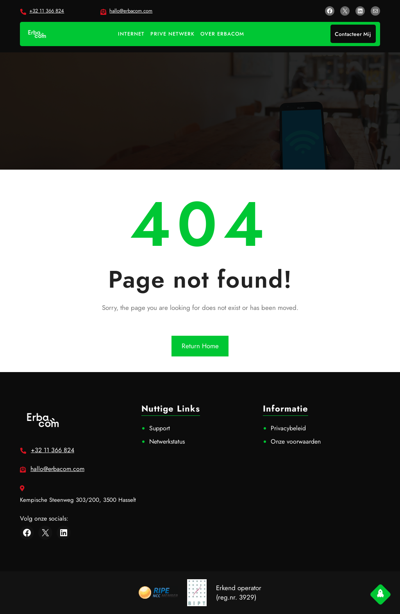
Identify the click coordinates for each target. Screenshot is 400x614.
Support (159, 428)
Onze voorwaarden (296, 441)
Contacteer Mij (353, 34)
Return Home (200, 346)
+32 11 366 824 (46, 10)
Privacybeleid (288, 428)
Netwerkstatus (167, 441)
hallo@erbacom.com (130, 10)
